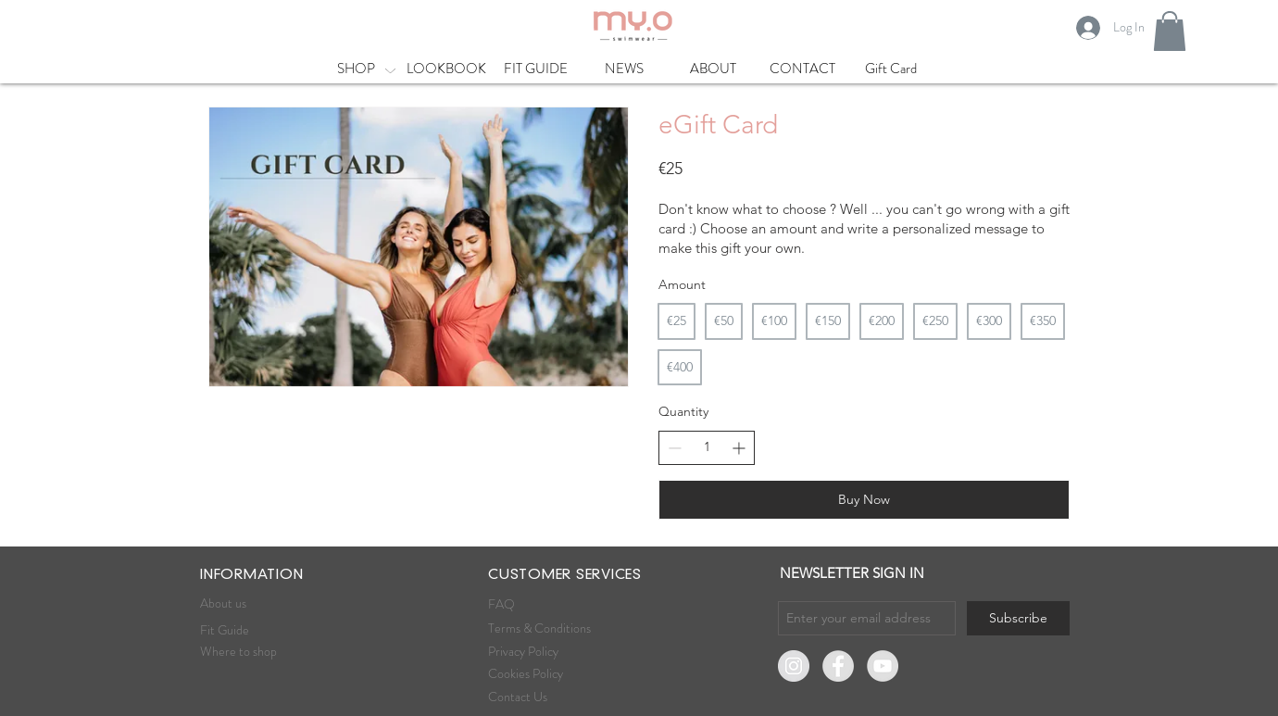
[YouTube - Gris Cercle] (882, 666)
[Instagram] (793, 666)
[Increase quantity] (738, 448)
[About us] (266, 603)
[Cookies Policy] (542, 674)
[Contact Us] (554, 697)
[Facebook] (838, 666)
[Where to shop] (272, 652)
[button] (1169, 31)
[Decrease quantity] (674, 448)
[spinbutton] (706, 447)
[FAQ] (544, 604)
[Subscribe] (1018, 618)
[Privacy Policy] (555, 652)
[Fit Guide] (266, 630)
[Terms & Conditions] (541, 628)
